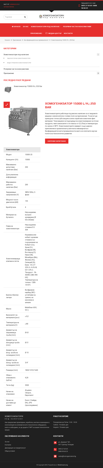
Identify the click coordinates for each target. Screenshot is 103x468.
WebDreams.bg (63, 465)
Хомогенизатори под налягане (16, 54)
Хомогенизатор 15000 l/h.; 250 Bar (63, 40)
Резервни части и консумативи (16, 69)
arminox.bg (14, 4)
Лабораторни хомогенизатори (18, 58)
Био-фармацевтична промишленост (36, 40)
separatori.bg (9, 7)
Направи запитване (57, 141)
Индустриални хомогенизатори (19, 63)
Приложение (17, 40)
